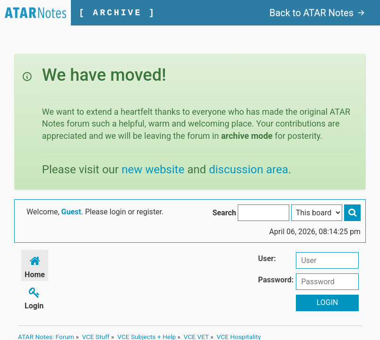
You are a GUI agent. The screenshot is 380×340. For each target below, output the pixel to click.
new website (152, 169)
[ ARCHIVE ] (117, 12)
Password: (276, 279)
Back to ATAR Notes (317, 12)
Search (224, 212)
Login (34, 296)
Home (35, 265)
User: (267, 258)
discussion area (248, 169)
